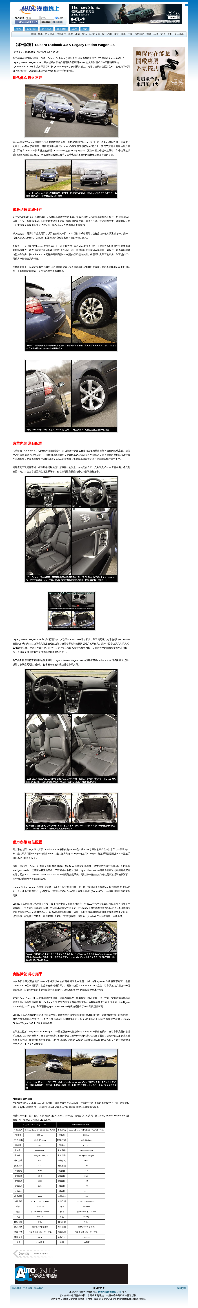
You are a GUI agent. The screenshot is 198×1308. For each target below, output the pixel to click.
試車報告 (61, 34)
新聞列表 (31, 29)
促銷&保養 (94, 34)
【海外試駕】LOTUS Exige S (33, 1253)
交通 (162, 34)
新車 (40, 34)
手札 (169, 34)
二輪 (130, 34)
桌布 (74, 29)
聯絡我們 (38, 1288)
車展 (70, 34)
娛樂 (149, 34)
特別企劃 (107, 34)
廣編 (33, 34)
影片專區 (46, 29)
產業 (77, 34)
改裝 (116, 34)
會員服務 (61, 29)
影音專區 (49, 34)
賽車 (123, 34)
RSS (84, 29)
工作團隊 (27, 1288)
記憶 (60, 17)
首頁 (18, 29)
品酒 (156, 34)
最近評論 (179, 34)
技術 (84, 34)
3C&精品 (139, 34)
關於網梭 (16, 1288)
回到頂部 (181, 1288)
